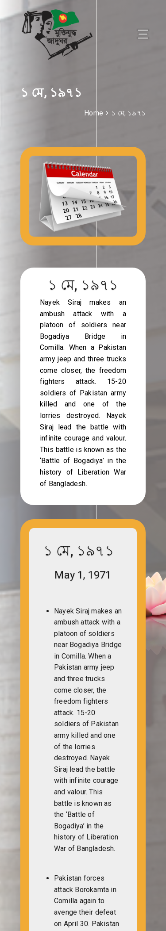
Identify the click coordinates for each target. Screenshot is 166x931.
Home (93, 113)
